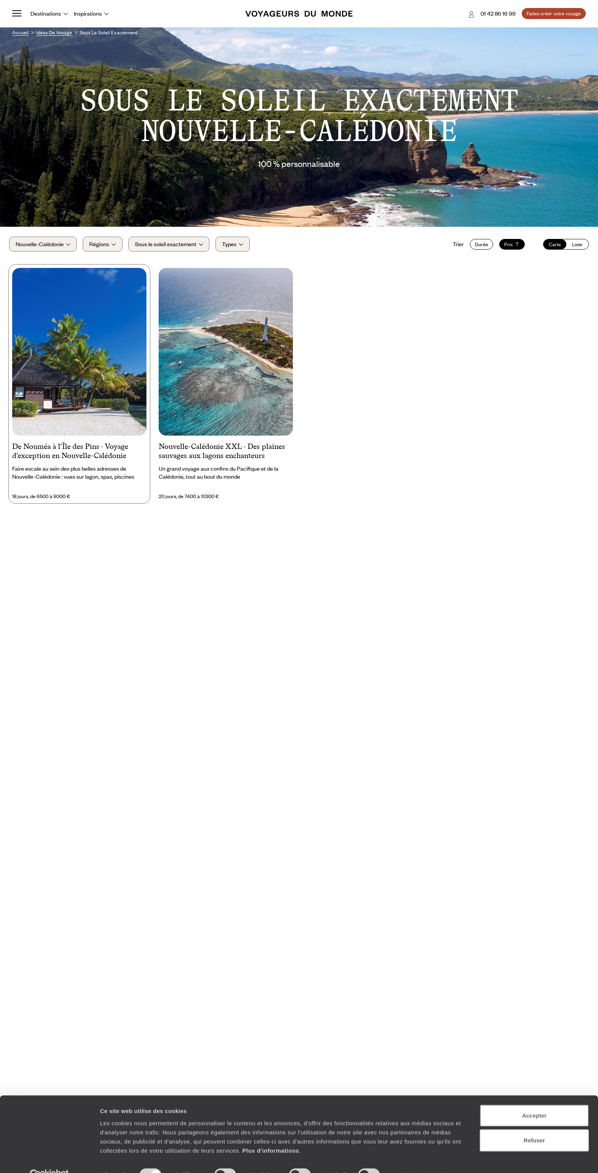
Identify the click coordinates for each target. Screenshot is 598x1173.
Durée (478, 246)
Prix (509, 246)
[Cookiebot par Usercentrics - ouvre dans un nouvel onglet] (49, 1158)
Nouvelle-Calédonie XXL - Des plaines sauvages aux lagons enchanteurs (222, 454)
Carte (552, 246)
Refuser (534, 1123)
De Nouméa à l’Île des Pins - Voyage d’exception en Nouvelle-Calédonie (70, 454)
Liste (574, 246)
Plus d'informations (270, 1133)
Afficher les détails (420, 1158)
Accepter (534, 1098)
